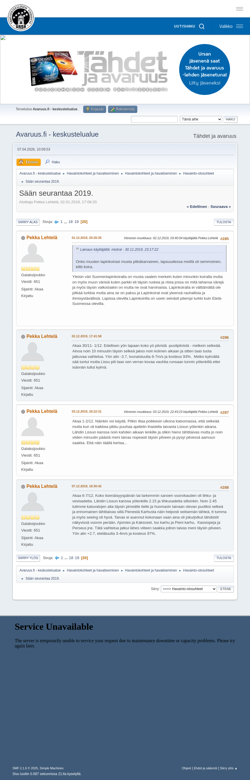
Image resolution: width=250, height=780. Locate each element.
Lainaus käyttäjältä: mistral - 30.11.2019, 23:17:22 (119, 250)
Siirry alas (28, 222)
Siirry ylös (28, 558)
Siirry (155, 589)
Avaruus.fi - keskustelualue (57, 134)
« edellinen (197, 206)
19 (76, 221)
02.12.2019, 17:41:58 (86, 336)
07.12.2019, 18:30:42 (86, 486)
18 (70, 221)
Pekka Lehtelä (42, 237)
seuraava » (220, 206)
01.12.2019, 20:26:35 (86, 237)
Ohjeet (186, 768)
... (66, 221)
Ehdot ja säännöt (205, 768)
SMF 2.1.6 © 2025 (25, 768)
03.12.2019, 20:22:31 (86, 411)
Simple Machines (52, 768)
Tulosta (223, 222)
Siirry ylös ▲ (228, 768)
